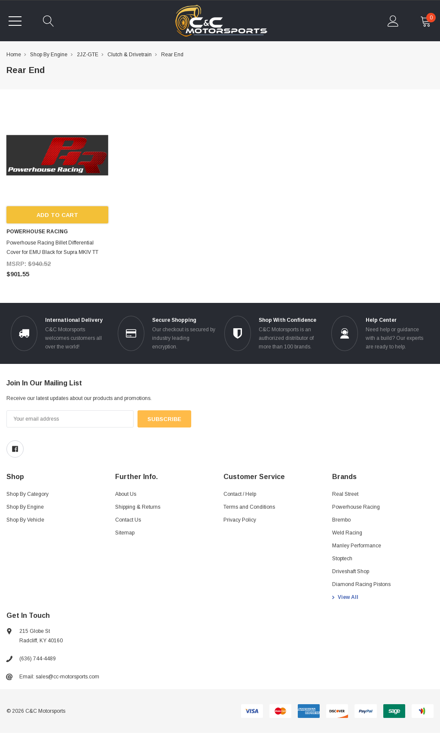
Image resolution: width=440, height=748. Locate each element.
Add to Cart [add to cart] (57, 215)
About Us (125, 494)
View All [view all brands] (348, 597)
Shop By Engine (25, 507)
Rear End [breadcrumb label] (172, 55)
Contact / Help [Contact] (239, 494)
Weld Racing (347, 533)
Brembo (341, 520)
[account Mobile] (393, 21)
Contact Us (128, 520)
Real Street (345, 494)
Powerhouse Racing (356, 507)
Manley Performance (356, 546)
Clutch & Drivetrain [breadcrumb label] (129, 55)
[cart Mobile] (425, 21)
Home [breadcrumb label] (13, 55)
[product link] (57, 155)
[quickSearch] (48, 21)
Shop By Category (27, 494)
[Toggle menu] (15, 21)
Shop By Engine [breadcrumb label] (48, 55)
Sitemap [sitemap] (124, 533)
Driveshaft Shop (350, 571)
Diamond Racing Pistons (361, 584)
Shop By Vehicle (25, 520)
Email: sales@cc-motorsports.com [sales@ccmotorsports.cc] (59, 677)
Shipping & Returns (137, 507)
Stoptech (342, 559)
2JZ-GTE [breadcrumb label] (87, 55)
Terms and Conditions (249, 507)
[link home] (221, 21)
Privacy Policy (239, 520)
